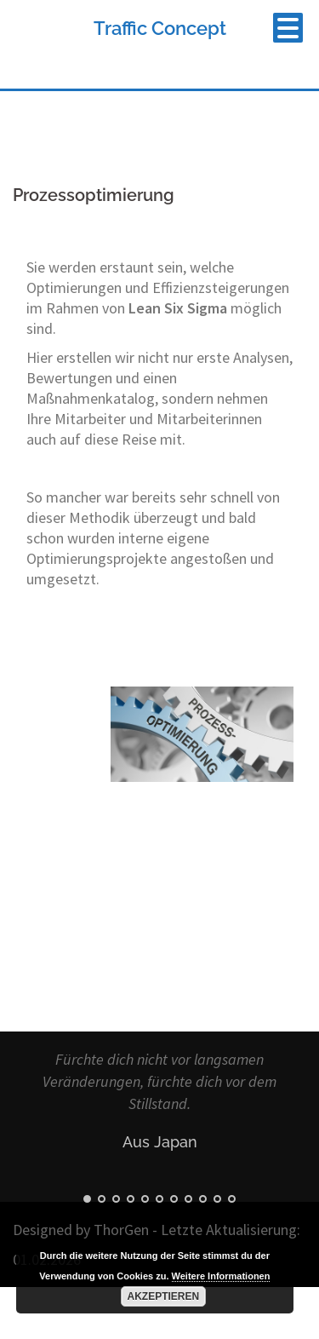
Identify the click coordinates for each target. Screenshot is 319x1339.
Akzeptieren (164, 1296)
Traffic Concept (160, 28)
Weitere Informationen (221, 1276)
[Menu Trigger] (288, 28)
